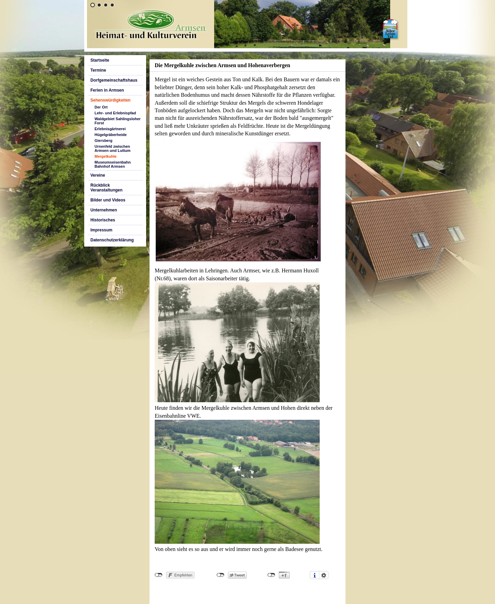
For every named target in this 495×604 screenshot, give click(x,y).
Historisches (102, 220)
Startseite (99, 60)
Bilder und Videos (107, 200)
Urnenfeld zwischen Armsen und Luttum (113, 148)
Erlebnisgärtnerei (110, 129)
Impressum (101, 230)
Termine (98, 70)
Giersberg (103, 140)
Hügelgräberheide (111, 135)
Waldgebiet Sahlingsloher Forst (118, 121)
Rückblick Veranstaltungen (106, 187)
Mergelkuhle (106, 156)
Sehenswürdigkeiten (110, 100)
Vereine (97, 175)
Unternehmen (103, 210)
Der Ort (101, 107)
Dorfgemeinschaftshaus (114, 80)
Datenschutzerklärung (112, 240)
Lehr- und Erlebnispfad (115, 113)
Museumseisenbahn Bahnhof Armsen (113, 164)
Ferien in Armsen (107, 90)
